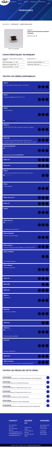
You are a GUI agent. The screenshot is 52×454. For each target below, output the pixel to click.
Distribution (14, 24)
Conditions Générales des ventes (34, 445)
